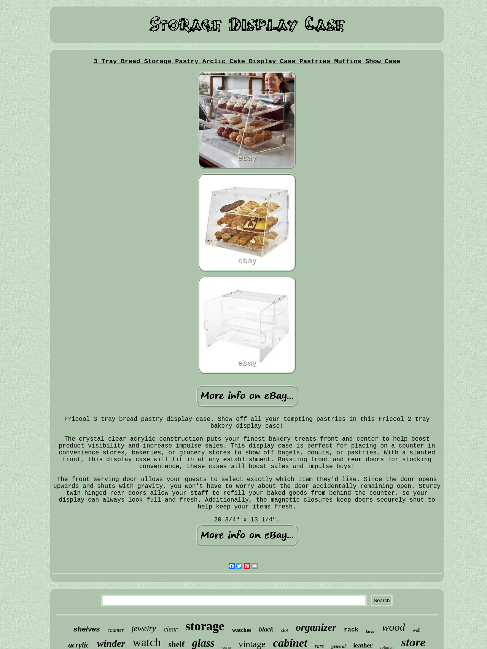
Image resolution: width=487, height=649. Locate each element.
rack (351, 630)
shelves (86, 629)
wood (393, 627)
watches (241, 630)
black (266, 629)
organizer (316, 627)
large (370, 631)
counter (116, 630)
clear (171, 629)
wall (416, 630)
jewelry (143, 628)
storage (204, 626)
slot (284, 630)
